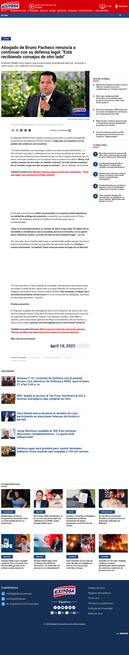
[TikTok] (73, 607)
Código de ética (96, 587)
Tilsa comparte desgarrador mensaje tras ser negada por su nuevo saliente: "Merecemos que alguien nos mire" (112, 198)
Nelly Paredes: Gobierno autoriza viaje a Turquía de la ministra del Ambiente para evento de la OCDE (111, 123)
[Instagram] (66, 607)
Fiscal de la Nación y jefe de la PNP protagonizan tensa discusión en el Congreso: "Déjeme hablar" (110, 134)
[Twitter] (58, 607)
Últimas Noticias (18, 11)
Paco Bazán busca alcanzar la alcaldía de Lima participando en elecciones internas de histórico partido (48, 416)
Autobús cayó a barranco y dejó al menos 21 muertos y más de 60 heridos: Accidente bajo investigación (112, 176)
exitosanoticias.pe (16, 598)
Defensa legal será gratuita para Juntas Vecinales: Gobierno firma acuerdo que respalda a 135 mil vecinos (53, 450)
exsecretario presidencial (52, 357)
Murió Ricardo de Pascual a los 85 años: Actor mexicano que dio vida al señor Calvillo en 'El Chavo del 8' (112, 155)
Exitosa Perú (102, 11)
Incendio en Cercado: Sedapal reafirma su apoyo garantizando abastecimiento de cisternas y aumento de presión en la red (112, 566)
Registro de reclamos (99, 593)
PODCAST (123, 6)
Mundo (52, 11)
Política (44, 11)
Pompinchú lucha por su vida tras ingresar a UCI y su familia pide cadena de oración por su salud (112, 187)
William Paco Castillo (18, 360)
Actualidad (33, 11)
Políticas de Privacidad (100, 608)
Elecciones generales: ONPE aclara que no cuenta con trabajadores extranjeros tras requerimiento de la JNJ (112, 112)
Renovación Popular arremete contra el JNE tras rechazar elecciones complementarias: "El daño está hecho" (111, 87)
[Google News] (70, 607)
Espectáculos (85, 11)
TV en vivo (93, 598)
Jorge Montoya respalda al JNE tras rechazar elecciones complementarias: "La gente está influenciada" (46, 434)
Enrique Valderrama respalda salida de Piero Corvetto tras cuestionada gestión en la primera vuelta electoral (14, 564)
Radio (24, 20)
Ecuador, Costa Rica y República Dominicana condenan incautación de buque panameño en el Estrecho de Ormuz (80, 521)
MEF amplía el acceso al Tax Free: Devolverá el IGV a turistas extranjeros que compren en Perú (51, 397)
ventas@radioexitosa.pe (19, 593)
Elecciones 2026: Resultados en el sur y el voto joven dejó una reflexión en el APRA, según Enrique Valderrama (48, 519)
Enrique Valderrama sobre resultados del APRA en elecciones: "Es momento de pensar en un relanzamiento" (47, 564)
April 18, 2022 (62, 346)
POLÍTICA (67, 357)
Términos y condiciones (100, 603)
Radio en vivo (95, 613)
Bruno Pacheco (35, 357)
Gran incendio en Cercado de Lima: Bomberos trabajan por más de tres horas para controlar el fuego (79, 564)
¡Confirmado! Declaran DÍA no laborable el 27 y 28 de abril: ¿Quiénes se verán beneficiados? (112, 165)
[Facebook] (55, 607)
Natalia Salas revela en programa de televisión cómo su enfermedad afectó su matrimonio (14, 519)
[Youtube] (62, 607)
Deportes (61, 11)
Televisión (15, 20)
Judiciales (72, 11)
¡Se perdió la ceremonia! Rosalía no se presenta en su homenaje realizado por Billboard (112, 519)
